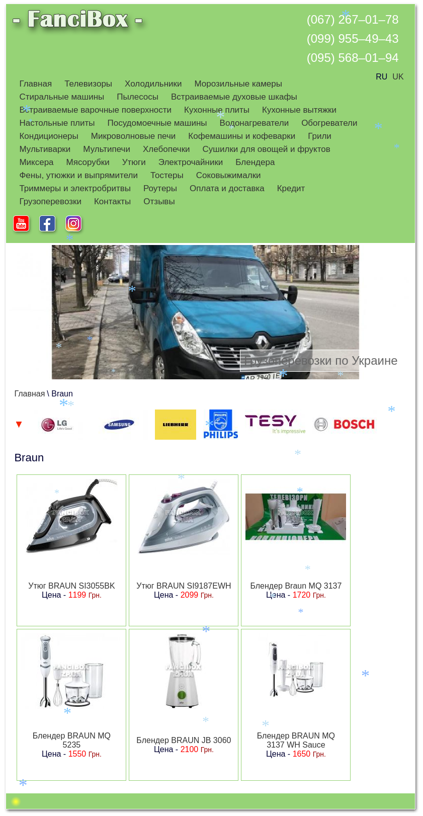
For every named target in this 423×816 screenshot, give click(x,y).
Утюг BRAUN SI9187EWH (183, 586)
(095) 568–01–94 (353, 57)
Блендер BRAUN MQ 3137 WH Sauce (296, 740)
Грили (319, 136)
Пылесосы (137, 97)
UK (397, 76)
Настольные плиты (57, 123)
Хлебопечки (166, 149)
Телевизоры (88, 84)
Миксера (36, 162)
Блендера (255, 162)
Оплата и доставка (227, 188)
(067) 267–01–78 (353, 19)
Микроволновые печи (133, 136)
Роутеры (160, 188)
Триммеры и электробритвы (75, 188)
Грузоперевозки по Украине (320, 360)
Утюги (134, 162)
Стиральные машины (61, 97)
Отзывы (159, 201)
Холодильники (153, 84)
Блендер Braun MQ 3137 (296, 586)
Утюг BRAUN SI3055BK (71, 586)
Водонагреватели (254, 123)
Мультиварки (44, 149)
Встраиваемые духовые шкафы (234, 97)
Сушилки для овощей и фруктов (266, 149)
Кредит (291, 188)
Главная (35, 84)
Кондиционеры (48, 136)
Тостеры (167, 175)
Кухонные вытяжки (299, 110)
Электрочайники (190, 162)
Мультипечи (106, 149)
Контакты (112, 201)
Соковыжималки (228, 175)
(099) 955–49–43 (353, 38)
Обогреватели (329, 123)
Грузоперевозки (50, 201)
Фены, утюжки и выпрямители (78, 175)
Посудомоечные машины (157, 123)
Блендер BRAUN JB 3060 (183, 740)
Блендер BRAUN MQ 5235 (72, 740)
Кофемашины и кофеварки (241, 136)
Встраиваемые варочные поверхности (95, 110)
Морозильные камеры (238, 84)
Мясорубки (88, 162)
